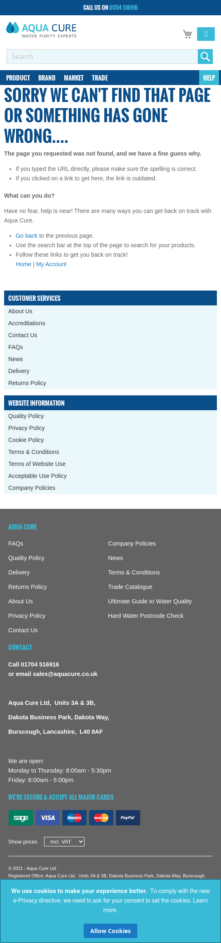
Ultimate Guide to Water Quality (150, 601)
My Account (51, 264)
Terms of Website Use (37, 464)
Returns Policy (27, 383)
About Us (20, 311)
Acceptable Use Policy (37, 476)
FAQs (15, 347)
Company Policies (31, 487)
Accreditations (26, 323)
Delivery (18, 371)
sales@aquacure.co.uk (65, 674)
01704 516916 (123, 7)
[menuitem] (18, 77)
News (15, 359)
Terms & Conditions (33, 452)
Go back (27, 235)
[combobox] (102, 56)
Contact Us (23, 335)
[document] (110, 911)
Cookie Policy (26, 440)
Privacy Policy (26, 428)
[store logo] (41, 29)
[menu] (110, 77)
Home (23, 264)
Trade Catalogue (130, 587)
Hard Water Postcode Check (145, 615)
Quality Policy (26, 416)
